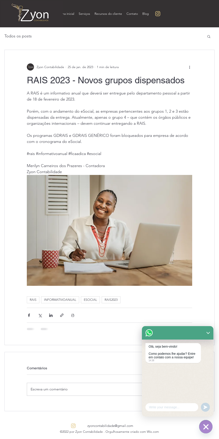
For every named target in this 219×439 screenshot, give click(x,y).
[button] (209, 36)
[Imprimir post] (73, 315)
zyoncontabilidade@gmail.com (110, 426)
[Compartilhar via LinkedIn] (51, 315)
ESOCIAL (90, 300)
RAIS (33, 300)
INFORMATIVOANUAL (60, 300)
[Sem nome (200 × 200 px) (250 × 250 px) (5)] (157, 13)
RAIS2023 (111, 300)
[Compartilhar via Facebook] (29, 315)
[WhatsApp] (206, 426)
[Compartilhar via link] (62, 315)
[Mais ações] (189, 67)
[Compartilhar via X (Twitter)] (40, 315)
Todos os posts (18, 36)
